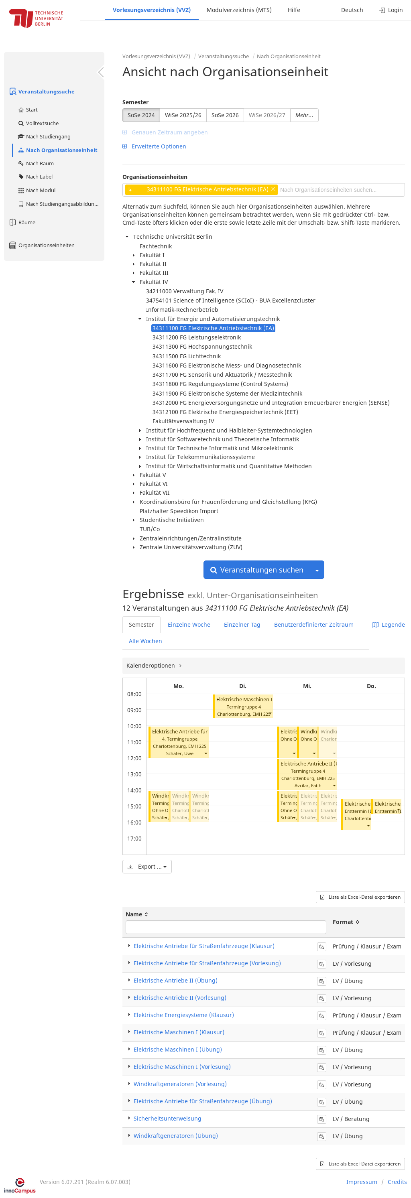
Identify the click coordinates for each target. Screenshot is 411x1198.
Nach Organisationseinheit (57, 150)
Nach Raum (35, 163)
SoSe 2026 (225, 115)
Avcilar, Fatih (308, 785)
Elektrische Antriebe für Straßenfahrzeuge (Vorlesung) (207, 963)
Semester (135, 102)
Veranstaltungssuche (41, 91)
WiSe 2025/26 (183, 115)
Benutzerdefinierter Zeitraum (314, 624)
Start (27, 109)
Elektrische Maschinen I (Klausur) (179, 1032)
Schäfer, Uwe (179, 753)
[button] (205, 753)
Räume (21, 222)
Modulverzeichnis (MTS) (239, 10)
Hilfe (294, 10)
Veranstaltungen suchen (256, 570)
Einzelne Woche (189, 624)
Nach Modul (36, 190)
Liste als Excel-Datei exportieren (360, 896)
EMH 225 (197, 746)
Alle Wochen (145, 641)
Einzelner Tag (242, 624)
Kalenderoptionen (151, 665)
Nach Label (35, 176)
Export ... (147, 866)
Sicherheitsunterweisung (167, 1118)
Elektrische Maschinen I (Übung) (178, 1049)
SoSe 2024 (141, 115)
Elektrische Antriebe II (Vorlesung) (180, 997)
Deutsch (352, 10)
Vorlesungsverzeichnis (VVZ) (152, 10)
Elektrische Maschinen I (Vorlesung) (259, 699)
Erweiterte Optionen (154, 146)
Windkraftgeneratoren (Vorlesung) (180, 1084)
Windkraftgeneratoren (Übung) (176, 1135)
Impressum (361, 1182)
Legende (388, 624)
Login (391, 10)
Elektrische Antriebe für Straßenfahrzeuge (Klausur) (204, 946)
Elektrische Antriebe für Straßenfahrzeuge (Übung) (203, 1101)
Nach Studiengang (44, 136)
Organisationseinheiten (41, 245)
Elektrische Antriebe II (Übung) (317, 763)
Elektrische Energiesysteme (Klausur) (184, 1015)
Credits (397, 1182)
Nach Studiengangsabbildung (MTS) (60, 203)
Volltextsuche (38, 123)
